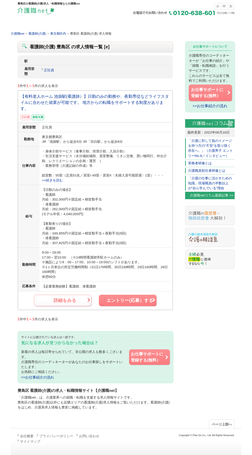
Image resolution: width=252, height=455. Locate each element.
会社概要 (27, 436)
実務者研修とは (200, 163)
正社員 (49, 70)
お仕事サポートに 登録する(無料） (150, 357)
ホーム (39, 25)
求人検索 (97, 25)
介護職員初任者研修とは (206, 170)
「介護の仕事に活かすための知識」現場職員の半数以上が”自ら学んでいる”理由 (210, 183)
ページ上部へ (222, 424)
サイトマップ (30, 441)
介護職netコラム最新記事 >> (212, 195)
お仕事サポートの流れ (212, 25)
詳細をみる (72, 300)
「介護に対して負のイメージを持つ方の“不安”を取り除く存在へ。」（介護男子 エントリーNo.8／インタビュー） (210, 148)
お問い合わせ (89, 436)
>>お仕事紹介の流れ (37, 377)
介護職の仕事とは (155, 25)
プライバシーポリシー (56, 436)
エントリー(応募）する (131, 300)
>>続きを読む (52, 180)
